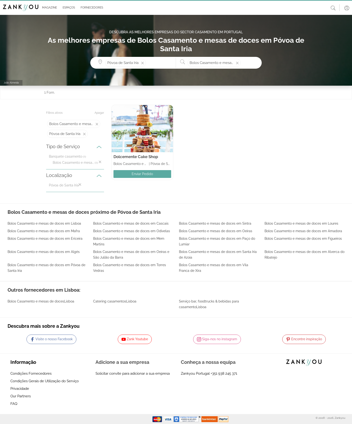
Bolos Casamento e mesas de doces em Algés (44, 252)
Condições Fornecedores (31, 373)
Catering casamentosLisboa (114, 301)
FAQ (13, 404)
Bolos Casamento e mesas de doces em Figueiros (303, 238)
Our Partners (20, 396)
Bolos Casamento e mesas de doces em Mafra (44, 231)
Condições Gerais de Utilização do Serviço (44, 381)
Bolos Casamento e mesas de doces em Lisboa (44, 223)
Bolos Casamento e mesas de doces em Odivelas (131, 231)
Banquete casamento (65, 156)
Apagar (99, 112)
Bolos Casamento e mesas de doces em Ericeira (45, 238)
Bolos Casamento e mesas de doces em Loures (301, 223)
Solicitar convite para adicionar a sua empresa (133, 373)
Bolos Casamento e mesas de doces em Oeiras (215, 231)
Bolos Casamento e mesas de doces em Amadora (303, 231)
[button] (48, 7)
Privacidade (19, 388)
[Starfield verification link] (187, 419)
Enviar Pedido (142, 174)
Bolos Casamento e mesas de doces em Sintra (215, 223)
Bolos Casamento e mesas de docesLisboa (41, 301)
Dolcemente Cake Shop (135, 156)
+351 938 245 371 (224, 373)
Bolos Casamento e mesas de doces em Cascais (131, 223)
